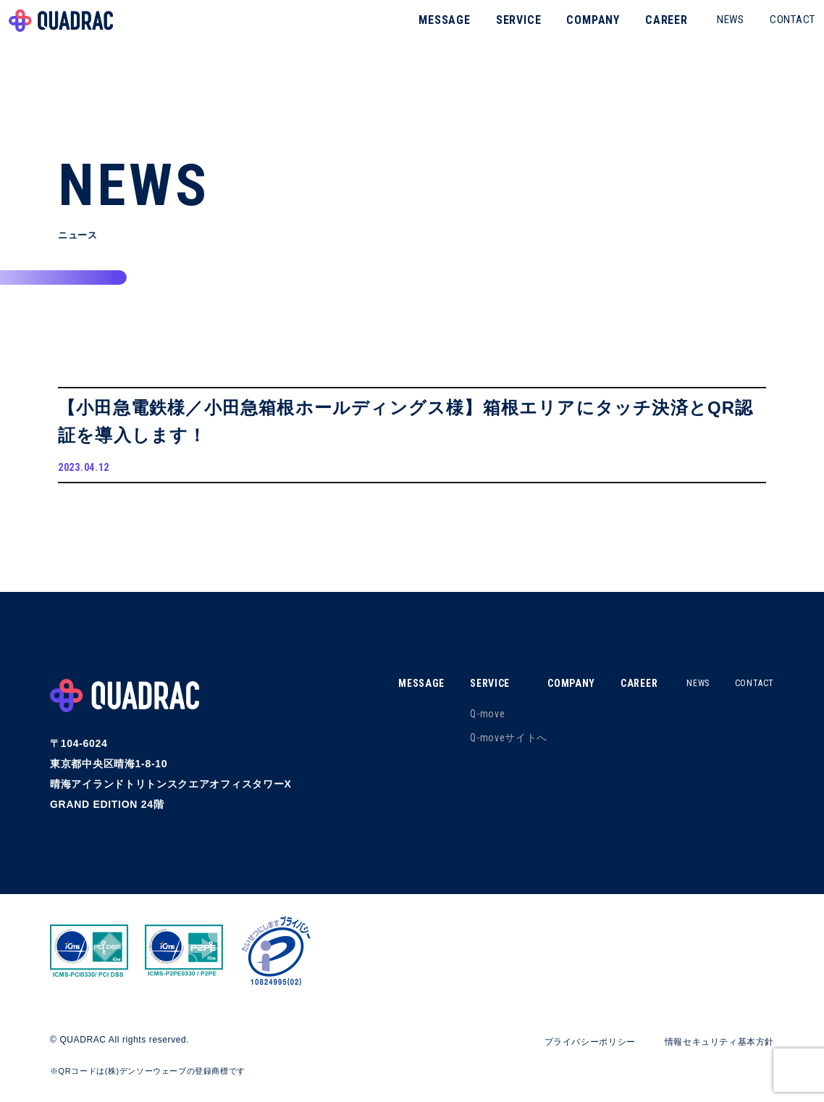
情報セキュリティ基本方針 (710, 1050)
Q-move (464, 722)
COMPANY (565, 32)
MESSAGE (417, 32)
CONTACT (765, 31)
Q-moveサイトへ (486, 746)
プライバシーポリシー (564, 1050)
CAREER (639, 32)
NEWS (703, 31)
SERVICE (491, 32)
